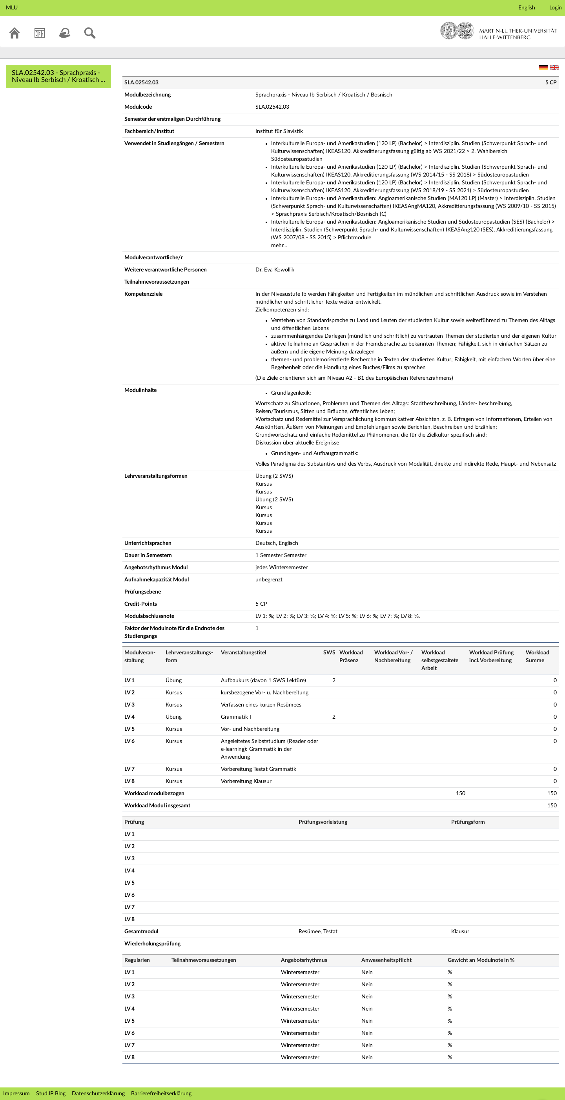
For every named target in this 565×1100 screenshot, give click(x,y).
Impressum (16, 1093)
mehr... (279, 245)
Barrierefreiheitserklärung (161, 1093)
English (526, 8)
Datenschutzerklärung (98, 1093)
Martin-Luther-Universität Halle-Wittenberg (498, 30)
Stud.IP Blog (51, 1093)
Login (555, 8)
